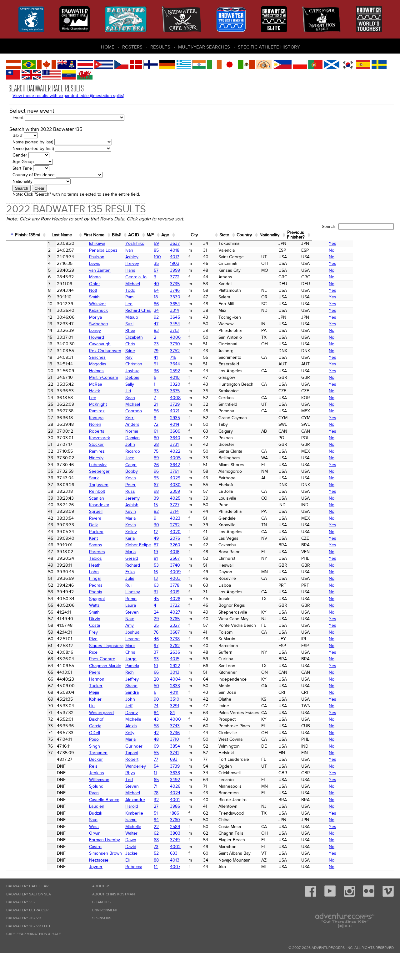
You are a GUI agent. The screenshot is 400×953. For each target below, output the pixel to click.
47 (144, 324)
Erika (110, 571)
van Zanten (70, 270)
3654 (167, 304)
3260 (167, 545)
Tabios (65, 558)
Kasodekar (69, 504)
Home (107, 47)
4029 (167, 478)
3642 (167, 464)
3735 (167, 283)
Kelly (109, 732)
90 (144, 699)
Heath (65, 565)
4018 (167, 250)
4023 (167, 518)
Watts (64, 605)
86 (144, 304)
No (366, 250)
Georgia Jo (116, 277)
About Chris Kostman (113, 894)
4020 (167, 531)
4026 (167, 786)
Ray (108, 357)
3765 (167, 618)
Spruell (66, 511)
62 (144, 833)
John (110, 444)
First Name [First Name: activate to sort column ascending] (118, 235)
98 (144, 491)
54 (144, 766)
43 (144, 719)
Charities (101, 902)
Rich (109, 672)
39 (144, 498)
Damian (112, 437)
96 (144, 471)
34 (144, 310)
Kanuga (66, 417)
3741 (166, 752)
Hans (110, 270)
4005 (167, 458)
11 (143, 772)
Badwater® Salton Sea (28, 894)
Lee (108, 304)
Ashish (111, 504)
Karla (110, 538)
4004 (167, 679)
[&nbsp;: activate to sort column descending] (12, 235)
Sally (109, 384)
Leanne (112, 638)
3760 (167, 819)
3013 (167, 672)
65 (144, 779)
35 (144, 263)
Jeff (108, 705)
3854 (167, 746)
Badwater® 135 (20, 902)
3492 (167, 779)
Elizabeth (114, 337)
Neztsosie (69, 860)
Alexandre (115, 799)
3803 (167, 833)
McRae (65, 384)
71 (143, 786)
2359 (167, 491)
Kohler (65, 699)
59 (144, 243)
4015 (167, 659)
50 (144, 685)
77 (144, 759)
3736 (167, 732)
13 (144, 578)
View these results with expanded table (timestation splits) (68, 95)
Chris (110, 344)
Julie (109, 578)
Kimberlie (114, 813)
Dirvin (65, 618)
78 (144, 793)
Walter (111, 833)
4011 (166, 692)
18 (144, 297)
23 (144, 344)
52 (144, 853)
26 (144, 464)
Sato (63, 819)
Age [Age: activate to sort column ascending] (209, 235)
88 (144, 860)
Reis (63, 766)
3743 (167, 726)
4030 (167, 484)
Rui (108, 585)
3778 (167, 585)
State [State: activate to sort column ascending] (284, 235)
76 (144, 632)
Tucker (66, 685)
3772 (167, 277)
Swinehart (68, 324)
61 (144, 431)
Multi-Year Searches (204, 47)
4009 (167, 571)
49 (144, 538)
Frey (63, 632)
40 (144, 283)
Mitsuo (111, 317)
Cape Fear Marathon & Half (33, 934)
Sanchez (67, 357)
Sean (110, 397)
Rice (63, 652)
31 (144, 592)
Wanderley (115, 766)
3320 (167, 384)
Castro (65, 846)
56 (144, 411)
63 (144, 585)
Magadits (68, 364)
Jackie (111, 853)
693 (166, 759)
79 (144, 350)
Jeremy (112, 498)
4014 (167, 424)
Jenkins (66, 772)
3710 (166, 739)
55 (144, 752)
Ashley (111, 257)
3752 (167, 350)
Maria (110, 518)
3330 (167, 297)
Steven (112, 612)
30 (144, 525)
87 (144, 545)
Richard (112, 565)
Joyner (66, 866)
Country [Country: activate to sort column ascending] (309, 235)
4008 (167, 397)
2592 (167, 370)
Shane (111, 685)
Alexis (111, 726)
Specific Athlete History (269, 47)
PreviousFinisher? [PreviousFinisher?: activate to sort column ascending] (375, 235)
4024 (167, 793)
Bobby (111, 471)
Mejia (64, 692)
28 (144, 444)
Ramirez (67, 411)
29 (144, 618)
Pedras (66, 585)
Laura (110, 605)
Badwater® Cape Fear (27, 886)
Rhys (110, 772)
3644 (167, 364)
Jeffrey (112, 679)
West (64, 826)
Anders (112, 424)
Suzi (109, 324)
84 (144, 712)
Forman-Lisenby (74, 839)
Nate (109, 618)
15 (144, 504)
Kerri (109, 417)
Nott (63, 290)
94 (144, 819)
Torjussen (69, 484)
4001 (167, 799)
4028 (167, 598)
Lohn (64, 571)
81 (144, 558)
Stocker (66, 444)
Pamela (112, 665)
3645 (167, 317)
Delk (63, 525)
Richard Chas (118, 310)
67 (144, 484)
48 (144, 739)
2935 (167, 417)
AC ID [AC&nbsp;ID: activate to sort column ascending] (169, 235)
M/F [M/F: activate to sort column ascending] (190, 235)
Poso (64, 739)
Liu (62, 705)
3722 (167, 605)
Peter (110, 484)
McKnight (68, 404)
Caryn (111, 464)
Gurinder (113, 746)
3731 (166, 444)
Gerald (111, 558)
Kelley (111, 531)
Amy (109, 625)
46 (144, 638)
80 (144, 437)
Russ (110, 491)
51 (144, 813)
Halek (64, 391)
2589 (167, 826)
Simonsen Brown (75, 853)
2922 (167, 665)
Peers (65, 672)
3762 (167, 645)
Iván (109, 250)
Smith (64, 297)
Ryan (64, 793)
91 (144, 364)
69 (144, 746)
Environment (105, 910)
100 (145, 257)
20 (144, 679)
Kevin (110, 478)
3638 (167, 772)
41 (144, 357)
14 (144, 866)
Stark (64, 478)
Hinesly (66, 458)
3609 (167, 431)
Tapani (111, 752)
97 (144, 645)
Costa (64, 625)
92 (144, 317)
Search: (358, 226)
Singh (64, 746)
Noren (65, 424)
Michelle (113, 719)
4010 (167, 377)
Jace (109, 458)
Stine (110, 350)
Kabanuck (68, 310)
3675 (167, 391)
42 (144, 732)
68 (144, 839)
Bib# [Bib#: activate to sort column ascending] (147, 235)
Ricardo (112, 451)
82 (144, 511)
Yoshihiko (114, 243)
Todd (110, 290)
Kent (63, 538)
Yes (367, 243)
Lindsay (112, 592)
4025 (167, 498)
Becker (66, 759)
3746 (167, 290)
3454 (167, 324)
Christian (113, 364)
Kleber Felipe (118, 545)
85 (144, 250)
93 (144, 659)
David (110, 846)
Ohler (64, 283)
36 (144, 370)
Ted (109, 779)
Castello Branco (74, 799)
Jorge (111, 659)
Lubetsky (68, 464)
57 (144, 270)
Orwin (65, 833)
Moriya (65, 317)
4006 (167, 337)
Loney (65, 330)
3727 (167, 504)
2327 (167, 625)
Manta (65, 277)
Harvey (112, 263)
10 (144, 665)
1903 (167, 263)
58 (144, 726)
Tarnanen (68, 752)
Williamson (69, 779)
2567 (167, 558)
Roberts (67, 431)
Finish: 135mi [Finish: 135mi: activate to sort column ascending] (34, 235)
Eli (107, 860)
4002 (167, 846)
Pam (109, 297)
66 (144, 672)
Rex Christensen (75, 350)
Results (160, 47)
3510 (167, 699)
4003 (167, 578)
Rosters (132, 47)
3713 (166, 330)
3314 (166, 310)
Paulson (67, 257)
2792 (167, 525)
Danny (111, 712)
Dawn (110, 839)
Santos (65, 545)
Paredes (67, 551)
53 (144, 565)
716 (165, 357)
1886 (166, 813)
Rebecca (113, 866)
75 (144, 451)
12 (144, 531)
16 (144, 571)
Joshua (112, 370)
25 (144, 625)
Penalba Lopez (73, 250)
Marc (110, 645)
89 (144, 458)
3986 (167, 806)
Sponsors (101, 918)
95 (144, 478)
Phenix (65, 592)
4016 (167, 551)
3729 (167, 404)
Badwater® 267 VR (23, 918)
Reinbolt (67, 491)
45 (144, 598)
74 (144, 705)
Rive (63, 638)
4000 (167, 719)
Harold (111, 806)
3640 (167, 437)
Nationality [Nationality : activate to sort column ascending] (342, 235)
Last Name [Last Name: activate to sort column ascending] (78, 235)
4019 (167, 592)
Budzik (65, 813)
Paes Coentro (72, 659)
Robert (111, 759)
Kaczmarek (69, 437)
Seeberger (69, 471)
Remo (111, 598)
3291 (166, 705)
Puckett (66, 531)
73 (144, 846)
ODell (64, 732)
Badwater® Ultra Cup (27, 910)
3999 (167, 270)
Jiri (108, 391)
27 (144, 806)
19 (144, 551)
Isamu (111, 819)
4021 (167, 411)
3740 (167, 565)
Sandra (112, 692)
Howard (66, 337)
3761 (166, 471)
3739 (167, 766)
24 (144, 612)
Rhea (110, 330)
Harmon (67, 679)
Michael (112, 283)
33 (144, 391)
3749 (167, 839)
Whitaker (67, 304)
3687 (167, 632)
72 (144, 424)
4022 (167, 451)
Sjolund (66, 786)
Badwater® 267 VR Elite (28, 926)
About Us (101, 886)
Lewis (64, 263)
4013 (167, 860)
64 (144, 290)
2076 (167, 538)
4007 (167, 866)
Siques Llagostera (76, 645)
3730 (167, 344)
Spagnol (67, 598)
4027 (167, 612)
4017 (166, 257)
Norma (111, 431)
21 (144, 404)
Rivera (65, 518)
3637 (167, 243)
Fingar (65, 578)
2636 (167, 652)
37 (144, 652)
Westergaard (71, 712)
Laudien (67, 806)
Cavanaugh (70, 344)
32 (144, 799)
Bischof (66, 719)
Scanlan (66, 498)
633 (166, 853)
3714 (166, 511)
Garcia (65, 726)
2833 (167, 685)
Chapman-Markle (75, 665)
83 (144, 330)
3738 (167, 638)
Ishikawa (67, 243)
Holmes (66, 370)
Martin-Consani (73, 377)
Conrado (113, 411)
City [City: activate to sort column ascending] (246, 235)
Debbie (112, 377)
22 (144, 826)
